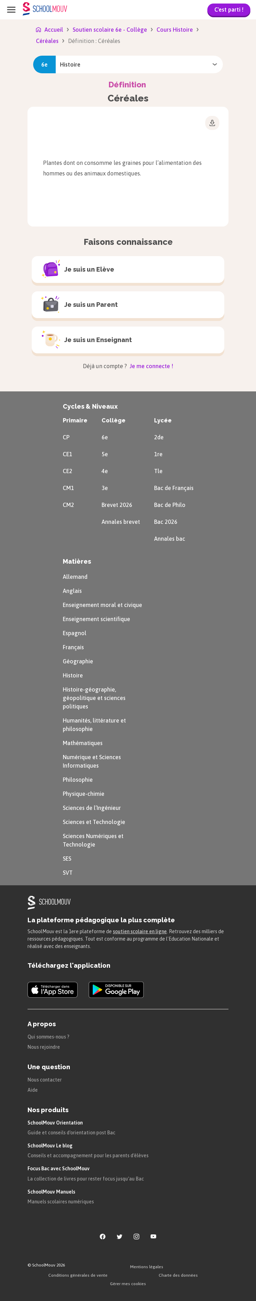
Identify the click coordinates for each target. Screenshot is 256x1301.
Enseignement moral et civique (102, 605)
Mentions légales (146, 1266)
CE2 (67, 471)
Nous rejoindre (44, 1047)
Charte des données (178, 1275)
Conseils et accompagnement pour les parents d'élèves (88, 1155)
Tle (158, 471)
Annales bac (169, 538)
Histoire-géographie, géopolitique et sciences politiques (94, 698)
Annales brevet (121, 522)
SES (67, 858)
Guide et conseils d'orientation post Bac (71, 1132)
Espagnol (74, 633)
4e (105, 471)
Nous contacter (45, 1080)
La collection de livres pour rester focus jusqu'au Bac (86, 1179)
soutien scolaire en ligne (140, 931)
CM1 (68, 488)
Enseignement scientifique (96, 619)
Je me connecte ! (150, 366)
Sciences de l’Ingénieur (92, 808)
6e (105, 437)
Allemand (75, 577)
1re (158, 454)
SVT (68, 872)
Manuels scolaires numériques (61, 1201)
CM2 (68, 505)
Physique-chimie (83, 794)
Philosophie (78, 779)
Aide (33, 1090)
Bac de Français (174, 488)
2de (159, 437)
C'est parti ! (228, 9)
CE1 (67, 454)
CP (66, 437)
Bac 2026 (165, 522)
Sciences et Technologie (94, 822)
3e (105, 488)
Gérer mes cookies (128, 1283)
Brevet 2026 (117, 505)
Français (73, 647)
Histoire (73, 675)
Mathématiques (83, 743)
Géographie (78, 661)
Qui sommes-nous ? (48, 1037)
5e (105, 454)
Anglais (72, 591)
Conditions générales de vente (78, 1275)
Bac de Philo (169, 505)
